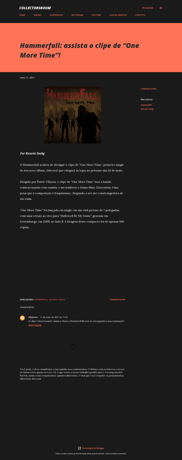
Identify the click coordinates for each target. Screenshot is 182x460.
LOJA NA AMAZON (118, 15)
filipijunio (33, 317)
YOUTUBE (96, 15)
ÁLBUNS (37, 15)
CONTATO (140, 15)
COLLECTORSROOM (35, 8)
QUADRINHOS (56, 15)
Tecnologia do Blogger (91, 448)
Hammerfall (146, 105)
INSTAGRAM (77, 15)
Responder (34, 325)
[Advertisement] (68, 403)
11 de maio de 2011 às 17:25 (54, 317)
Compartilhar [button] (148, 88)
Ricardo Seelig (147, 109)
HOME (22, 15)
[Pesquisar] (147, 8)
